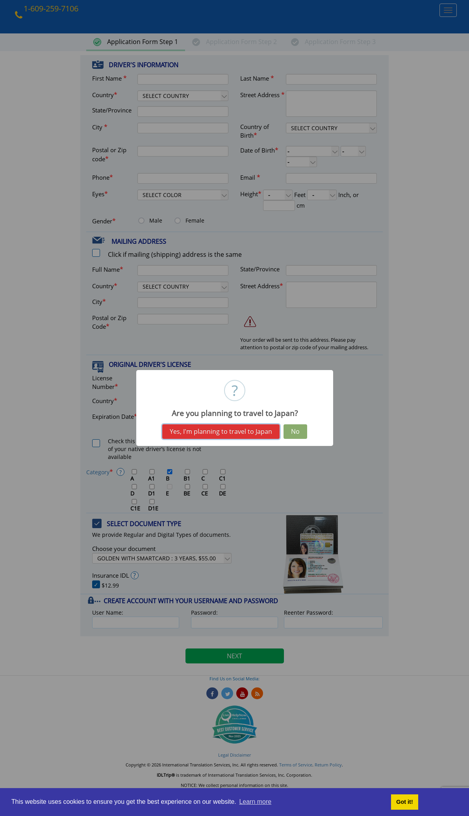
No (295, 431)
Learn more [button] (255, 801)
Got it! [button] (404, 802)
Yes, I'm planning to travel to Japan (221, 431)
